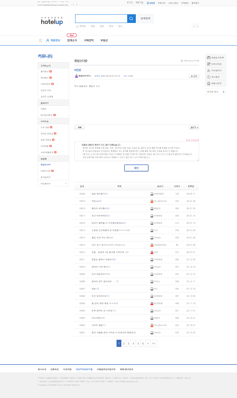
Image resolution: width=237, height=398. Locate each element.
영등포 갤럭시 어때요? (104, 259)
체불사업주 (216, 83)
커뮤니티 (162, 3)
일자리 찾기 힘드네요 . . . (105, 281)
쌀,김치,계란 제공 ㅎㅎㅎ (105, 303)
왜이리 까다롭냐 (101, 208)
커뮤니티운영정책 (189, 60)
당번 (102, 26)
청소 (120, 26)
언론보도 (54, 369)
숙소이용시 (98, 317)
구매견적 (89, 40)
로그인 (130, 3)
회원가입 (139, 3)
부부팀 (82, 26)
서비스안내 (173, 3)
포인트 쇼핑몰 (47, 96)
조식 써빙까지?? (101, 273)
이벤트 (43, 108)
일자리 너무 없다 (101, 266)
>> (153, 343)
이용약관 (67, 369)
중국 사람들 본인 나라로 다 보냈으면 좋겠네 (114, 332)
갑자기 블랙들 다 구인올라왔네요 (109, 222)
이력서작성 (216, 63)
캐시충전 (215, 76)
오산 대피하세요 (101, 215)
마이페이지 (216, 70)
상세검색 (145, 18)
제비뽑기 (45, 77)
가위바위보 (45, 83)
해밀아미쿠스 (83, 75)
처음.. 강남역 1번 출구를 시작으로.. (110, 252)
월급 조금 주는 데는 (102, 237)
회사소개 (42, 369)
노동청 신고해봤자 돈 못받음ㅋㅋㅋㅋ (111, 230)
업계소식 (72, 40)
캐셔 (111, 26)
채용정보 (55, 40)
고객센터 (185, 3)
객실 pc (97, 200)
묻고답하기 (45, 177)
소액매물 (45, 145)
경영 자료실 (46, 139)
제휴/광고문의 (126, 369)
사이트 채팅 (98, 325)
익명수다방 (45, 170)
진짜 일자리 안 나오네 (104, 310)
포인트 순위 (46, 90)
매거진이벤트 (46, 115)
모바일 (151, 3)
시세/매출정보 (47, 152)
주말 (93, 26)
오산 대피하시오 (101, 295)
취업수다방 (45, 164)
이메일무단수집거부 (106, 369)
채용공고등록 (217, 57)
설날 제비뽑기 (100, 193)
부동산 (104, 40)
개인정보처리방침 (84, 369)
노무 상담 (45, 127)
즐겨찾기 (195, 3)
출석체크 (45, 71)
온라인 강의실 (47, 133)
